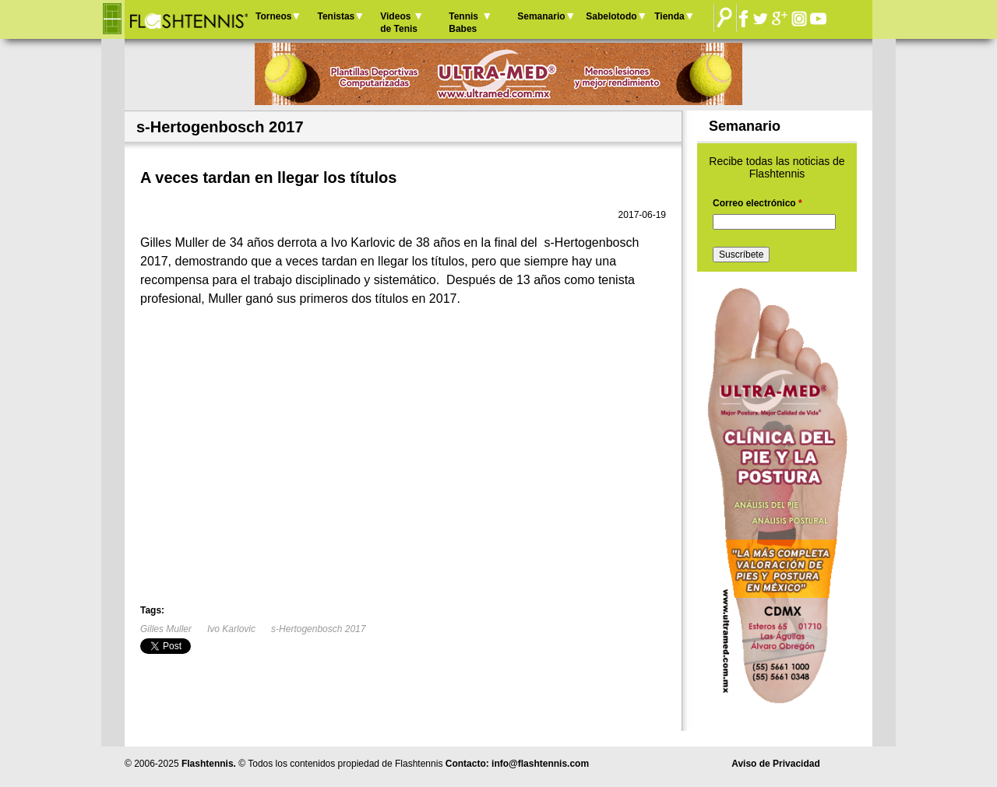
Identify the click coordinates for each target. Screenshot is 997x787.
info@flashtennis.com (540, 763)
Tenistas (335, 16)
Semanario (541, 16)
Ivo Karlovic (231, 629)
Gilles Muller (166, 629)
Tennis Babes (463, 22)
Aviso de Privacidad (775, 763)
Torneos (273, 16)
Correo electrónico (757, 203)
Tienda (669, 16)
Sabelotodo (611, 16)
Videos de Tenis (398, 22)
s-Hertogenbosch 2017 (318, 629)
